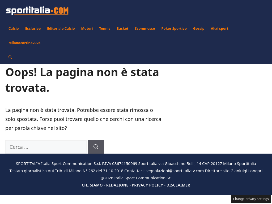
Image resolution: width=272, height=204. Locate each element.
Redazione (117, 185)
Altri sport (219, 28)
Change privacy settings (251, 199)
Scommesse (145, 28)
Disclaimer (178, 185)
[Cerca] (96, 147)
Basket (122, 28)
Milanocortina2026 (24, 42)
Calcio (13, 28)
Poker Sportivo (174, 28)
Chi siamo (92, 185)
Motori (87, 28)
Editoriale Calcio (61, 28)
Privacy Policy (147, 185)
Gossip (199, 28)
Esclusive (33, 28)
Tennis (104, 28)
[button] (10, 57)
